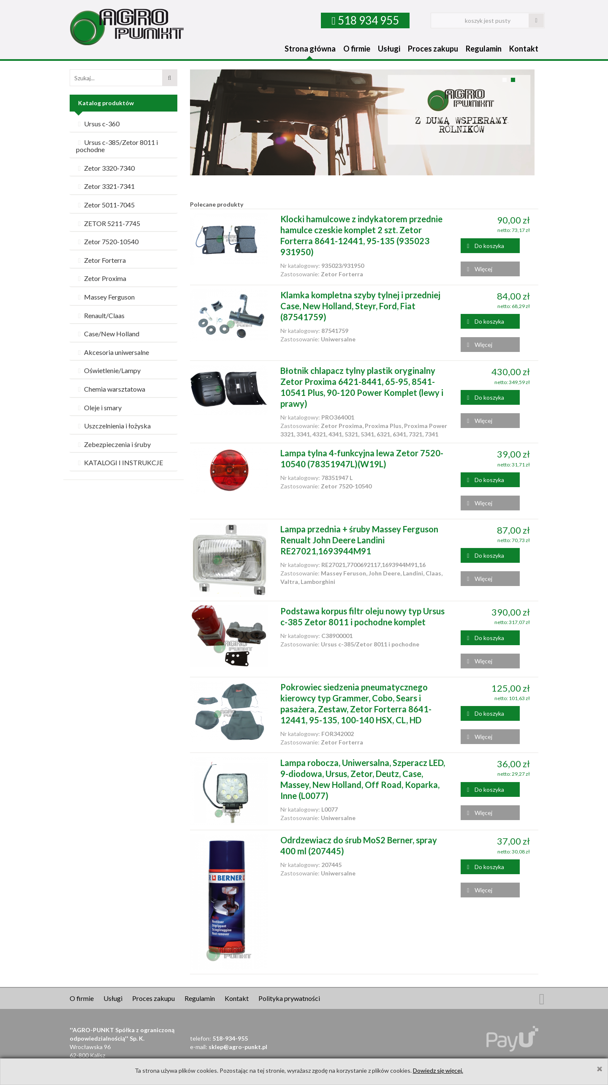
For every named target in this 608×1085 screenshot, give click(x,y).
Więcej (479, 269)
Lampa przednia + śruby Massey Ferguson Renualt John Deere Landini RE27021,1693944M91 (359, 540)
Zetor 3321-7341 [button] (105, 186)
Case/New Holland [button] (107, 334)
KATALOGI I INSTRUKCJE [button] (119, 462)
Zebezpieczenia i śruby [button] (113, 444)
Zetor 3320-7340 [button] (105, 168)
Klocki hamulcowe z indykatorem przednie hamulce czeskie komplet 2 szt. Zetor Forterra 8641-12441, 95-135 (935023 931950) (361, 235)
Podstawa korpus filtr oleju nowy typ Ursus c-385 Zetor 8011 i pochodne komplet (362, 616)
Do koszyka (485, 245)
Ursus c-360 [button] (97, 124)
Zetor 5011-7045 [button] (105, 205)
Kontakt (523, 48)
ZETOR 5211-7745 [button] (108, 223)
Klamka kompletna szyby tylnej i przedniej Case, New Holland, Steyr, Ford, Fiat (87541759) (360, 306)
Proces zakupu (433, 48)
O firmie (356, 48)
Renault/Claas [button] (100, 315)
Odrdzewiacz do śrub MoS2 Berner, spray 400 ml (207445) (358, 845)
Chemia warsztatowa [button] (110, 389)
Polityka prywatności (289, 998)
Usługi (389, 48)
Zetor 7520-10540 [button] (107, 241)
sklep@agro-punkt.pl (238, 1046)
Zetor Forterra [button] (101, 260)
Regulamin (484, 48)
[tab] (123, 124)
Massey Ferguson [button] (105, 297)
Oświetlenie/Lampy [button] (108, 370)
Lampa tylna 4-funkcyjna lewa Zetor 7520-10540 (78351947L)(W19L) (361, 458)
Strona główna (310, 48)
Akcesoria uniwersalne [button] (112, 352)
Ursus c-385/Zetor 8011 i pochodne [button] (117, 146)
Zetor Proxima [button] (101, 278)
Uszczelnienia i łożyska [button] (113, 426)
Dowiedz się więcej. (438, 1070)
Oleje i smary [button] (99, 407)
